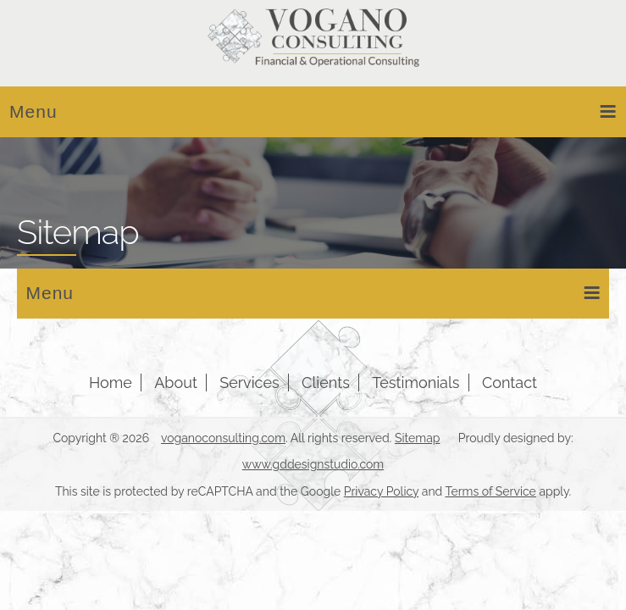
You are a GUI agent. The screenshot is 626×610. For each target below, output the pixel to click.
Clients (326, 382)
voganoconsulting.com (223, 438)
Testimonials (415, 382)
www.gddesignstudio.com (313, 464)
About (175, 382)
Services (249, 382)
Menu (313, 110)
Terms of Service (490, 491)
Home (110, 382)
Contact (509, 382)
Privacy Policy (381, 491)
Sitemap (417, 438)
